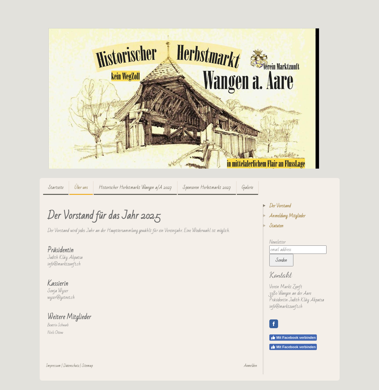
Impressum (53, 365)
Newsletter (277, 242)
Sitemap (87, 365)
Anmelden (250, 365)
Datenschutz (71, 365)
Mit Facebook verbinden (293, 337)
